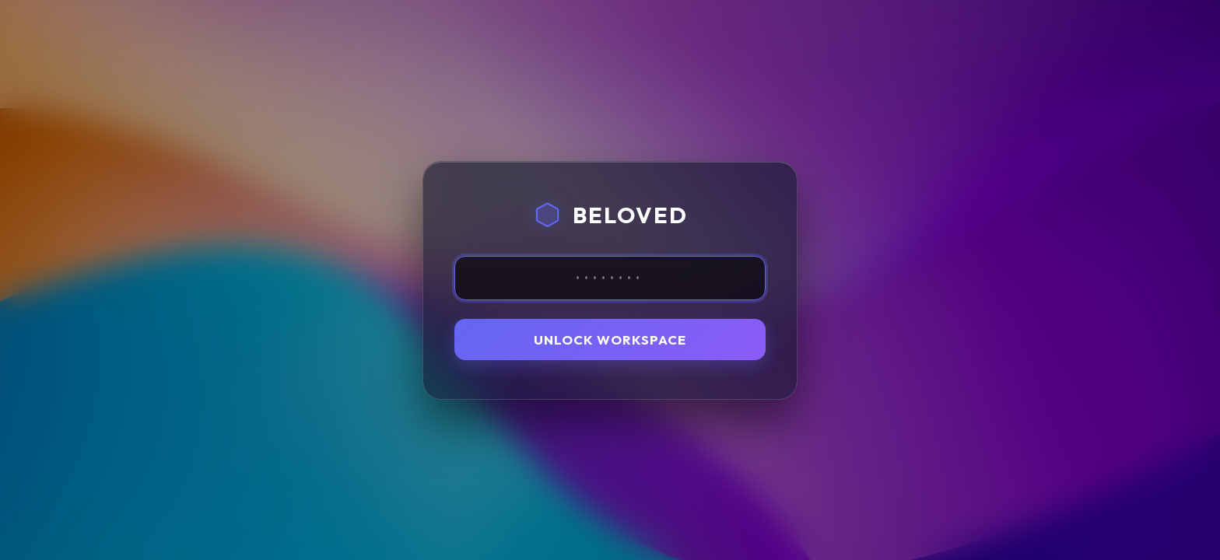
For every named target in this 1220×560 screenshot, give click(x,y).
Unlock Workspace (610, 339)
